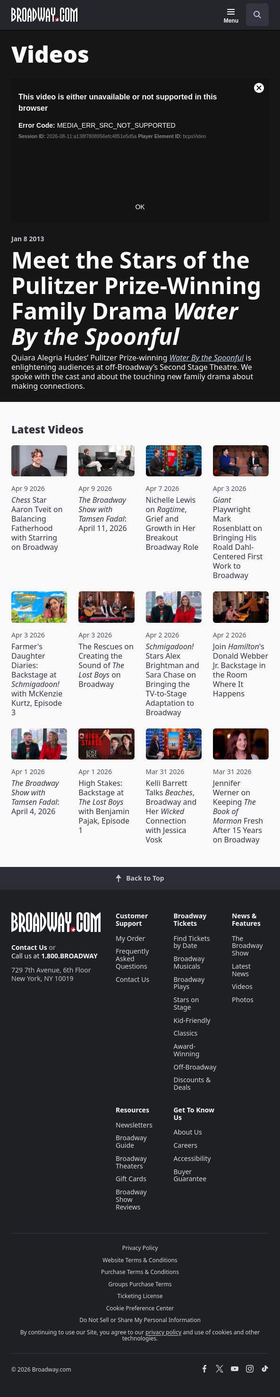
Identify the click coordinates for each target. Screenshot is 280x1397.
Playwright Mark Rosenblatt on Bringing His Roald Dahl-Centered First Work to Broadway (238, 537)
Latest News (241, 970)
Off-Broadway (194, 1066)
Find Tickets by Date (191, 942)
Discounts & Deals (192, 1083)
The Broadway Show (247, 946)
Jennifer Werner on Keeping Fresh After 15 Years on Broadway (238, 811)
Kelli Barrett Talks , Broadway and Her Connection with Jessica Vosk (171, 811)
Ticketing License (140, 1296)
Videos (242, 986)
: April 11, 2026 (102, 514)
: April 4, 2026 (35, 797)
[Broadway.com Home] (44, 15)
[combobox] (253, 14)
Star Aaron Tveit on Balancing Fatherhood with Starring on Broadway (37, 523)
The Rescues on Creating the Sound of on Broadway (106, 665)
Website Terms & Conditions (139, 1260)
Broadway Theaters (131, 1162)
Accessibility (192, 1158)
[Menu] (231, 16)
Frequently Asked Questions (132, 959)
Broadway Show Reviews (131, 1199)
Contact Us (29, 947)
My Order (130, 938)
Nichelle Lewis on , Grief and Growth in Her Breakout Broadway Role (172, 523)
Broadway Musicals (188, 962)
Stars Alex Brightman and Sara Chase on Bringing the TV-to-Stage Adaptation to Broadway (172, 679)
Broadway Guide (131, 1141)
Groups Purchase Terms (140, 1284)
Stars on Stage (186, 1003)
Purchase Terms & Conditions (140, 1272)
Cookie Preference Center (140, 1308)
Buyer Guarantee (189, 1175)
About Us (187, 1131)
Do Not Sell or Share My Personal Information (140, 1320)
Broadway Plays (188, 983)
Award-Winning (186, 1050)
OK (139, 207)
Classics (185, 1033)
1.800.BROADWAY (69, 955)
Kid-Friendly (191, 1020)
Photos (243, 999)
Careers (185, 1145)
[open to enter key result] (257, 14)
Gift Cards (131, 1178)
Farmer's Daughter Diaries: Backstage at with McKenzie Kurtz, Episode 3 (36, 679)
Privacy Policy (140, 1248)
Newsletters (134, 1124)
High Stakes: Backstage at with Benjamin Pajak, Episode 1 (103, 806)
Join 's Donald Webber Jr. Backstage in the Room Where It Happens (240, 670)
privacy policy (163, 1332)
